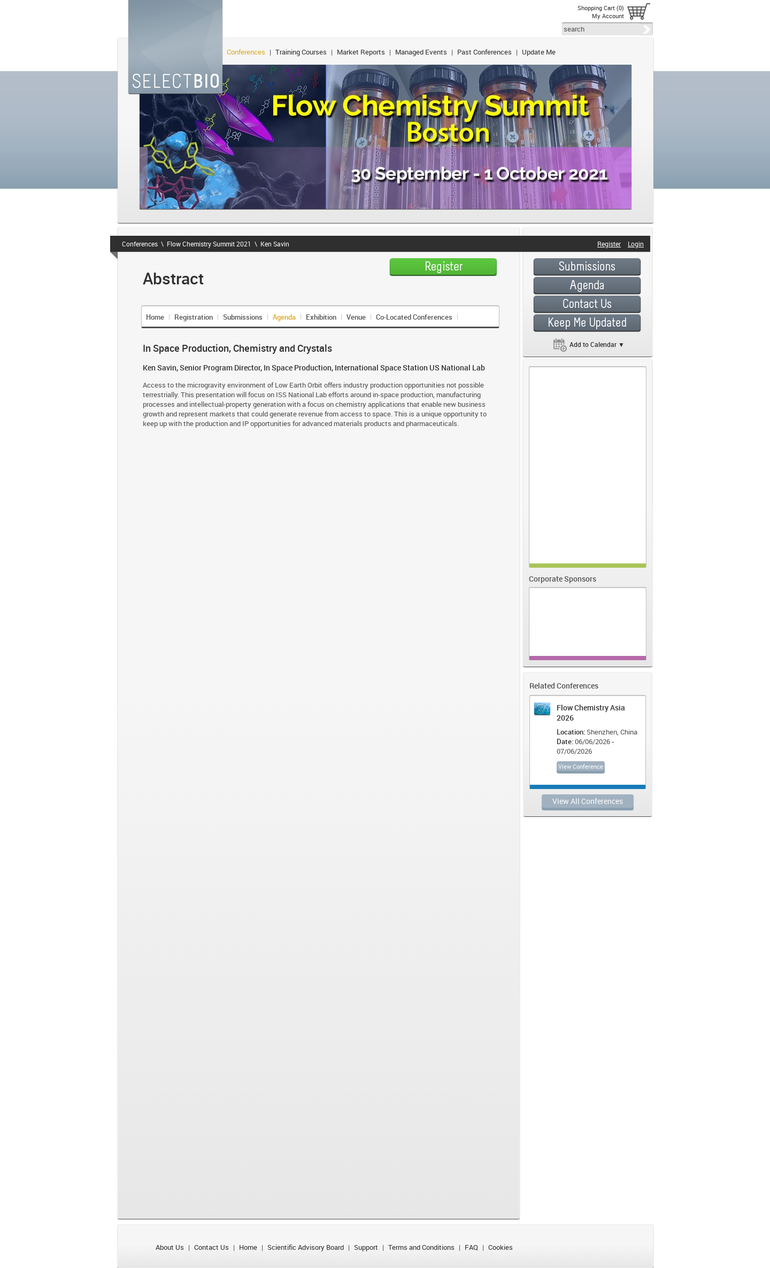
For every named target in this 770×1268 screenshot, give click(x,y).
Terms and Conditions (421, 1247)
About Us (170, 1247)
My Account (608, 16)
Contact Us (211, 1247)
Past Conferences (484, 52)
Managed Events (421, 52)
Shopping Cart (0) (601, 8)
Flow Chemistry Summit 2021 (209, 243)
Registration (193, 317)
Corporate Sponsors (562, 579)
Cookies (500, 1247)
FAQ (471, 1247)
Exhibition (321, 317)
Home (155, 317)
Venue (356, 317)
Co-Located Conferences (414, 317)
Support (366, 1247)
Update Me (539, 52)
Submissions (243, 317)
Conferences (246, 52)
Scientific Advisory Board (305, 1247)
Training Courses (301, 52)
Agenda (284, 317)
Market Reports (361, 52)
